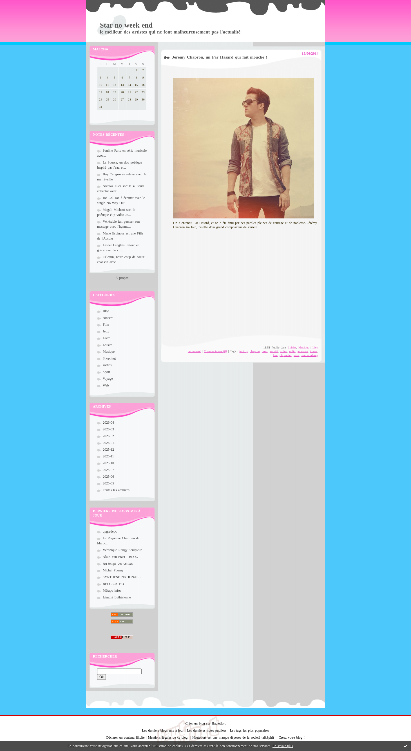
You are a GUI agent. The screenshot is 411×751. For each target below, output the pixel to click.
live (275, 355)
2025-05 (108, 483)
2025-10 (108, 463)
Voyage (108, 379)
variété (274, 351)
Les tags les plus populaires (249, 730)
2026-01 (108, 443)
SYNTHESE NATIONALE (121, 577)
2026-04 (108, 422)
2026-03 (108, 429)
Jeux (106, 331)
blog (299, 737)
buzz (265, 351)
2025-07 (108, 470)
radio (292, 351)
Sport (106, 372)
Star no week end (126, 25)
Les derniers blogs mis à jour (163, 730)
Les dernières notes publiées (207, 730)
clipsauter (285, 355)
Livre (106, 338)
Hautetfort (218, 723)
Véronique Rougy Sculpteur (122, 550)
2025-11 (108, 456)
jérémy (243, 351)
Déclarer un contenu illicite (125, 737)
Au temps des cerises (118, 564)
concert (108, 318)
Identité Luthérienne (117, 597)
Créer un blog (195, 723)
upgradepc (110, 531)
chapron (255, 351)
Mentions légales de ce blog (168, 737)
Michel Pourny (113, 570)
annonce (303, 351)
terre (296, 355)
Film (106, 325)
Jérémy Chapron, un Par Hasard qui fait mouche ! (219, 57)
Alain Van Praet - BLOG (120, 557)
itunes (313, 351)
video (283, 351)
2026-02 (108, 436)
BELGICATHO (113, 584)
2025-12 (108, 450)
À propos (121, 278)
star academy (309, 355)
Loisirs (107, 345)
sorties (107, 365)
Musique (109, 352)
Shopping (109, 358)
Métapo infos (112, 591)
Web (106, 385)
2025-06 (108, 477)
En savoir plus (282, 746)
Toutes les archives (116, 490)
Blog (106, 311)
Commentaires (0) (215, 351)
